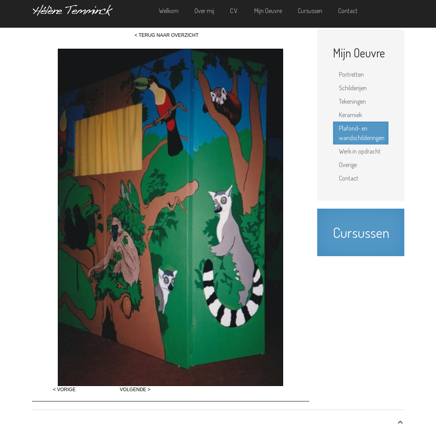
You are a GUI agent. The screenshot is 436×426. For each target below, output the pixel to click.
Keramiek (350, 115)
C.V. (234, 11)
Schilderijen (353, 88)
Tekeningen (352, 101)
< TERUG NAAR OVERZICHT (166, 35)
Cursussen (310, 11)
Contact (348, 11)
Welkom (169, 11)
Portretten (351, 74)
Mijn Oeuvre (268, 11)
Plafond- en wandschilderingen (362, 133)
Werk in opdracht (360, 151)
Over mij (204, 11)
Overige (348, 165)
